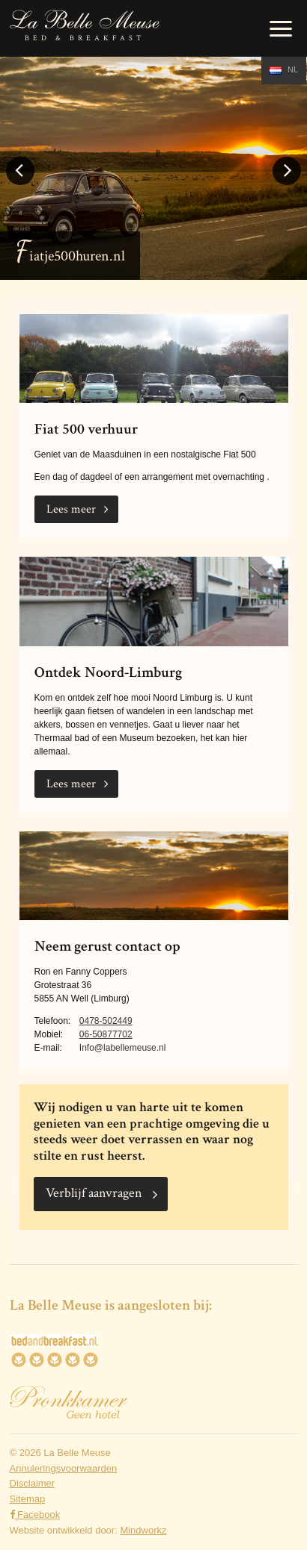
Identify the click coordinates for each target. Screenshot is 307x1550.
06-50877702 (106, 1034)
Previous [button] (20, 183)
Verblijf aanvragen (94, 1192)
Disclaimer (32, 1483)
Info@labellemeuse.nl (122, 1048)
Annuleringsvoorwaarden (64, 1468)
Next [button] (287, 183)
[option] (153, 168)
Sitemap (28, 1498)
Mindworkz (143, 1530)
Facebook (35, 1514)
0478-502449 (106, 1021)
